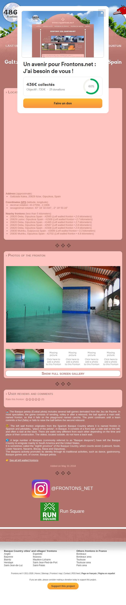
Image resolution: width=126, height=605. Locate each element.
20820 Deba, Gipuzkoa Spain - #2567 (31, 225)
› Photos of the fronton (25, 255)
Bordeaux (81, 554)
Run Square (62, 511)
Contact (67, 573)
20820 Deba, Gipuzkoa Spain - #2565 (31, 216)
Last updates (17, 46)
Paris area (81, 565)
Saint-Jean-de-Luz (13, 565)
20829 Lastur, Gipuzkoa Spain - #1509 (31, 219)
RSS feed (76, 573)
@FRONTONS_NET (63, 488)
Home (37, 573)
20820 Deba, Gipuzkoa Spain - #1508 (31, 227)
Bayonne (8, 556)
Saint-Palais (39, 565)
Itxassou (37, 556)
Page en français (88, 573)
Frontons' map (56, 573)
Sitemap (45, 573)
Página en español (106, 573)
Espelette (37, 554)
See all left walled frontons (24, 460)
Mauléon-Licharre (42, 559)
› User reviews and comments (29, 394)
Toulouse (80, 559)
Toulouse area (83, 562)
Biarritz (7, 559)
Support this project (63, 586)
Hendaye (8, 562)
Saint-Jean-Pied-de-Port (45, 562)
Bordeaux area (83, 556)
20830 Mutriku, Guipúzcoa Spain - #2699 (32, 230)
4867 (12, 12)
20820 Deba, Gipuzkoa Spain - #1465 (31, 222)
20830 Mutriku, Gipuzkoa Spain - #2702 (32, 233)
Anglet (7, 554)
